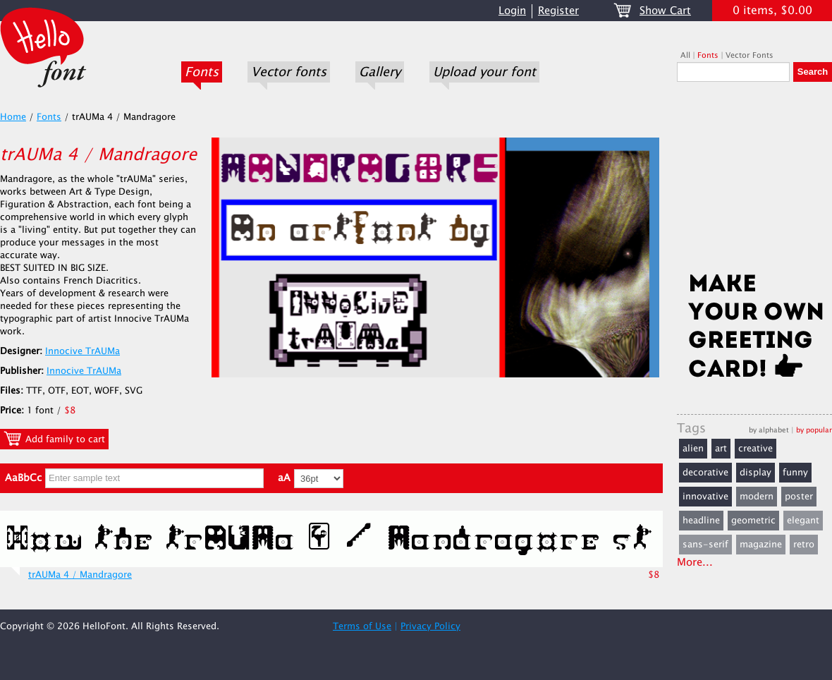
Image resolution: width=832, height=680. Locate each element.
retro (803, 545)
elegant (803, 521)
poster (799, 497)
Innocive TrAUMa (82, 351)
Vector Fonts (749, 55)
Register (558, 11)
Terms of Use (362, 626)
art (721, 449)
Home (13, 117)
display (755, 473)
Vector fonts (288, 72)
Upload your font (484, 72)
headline (701, 521)
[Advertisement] (754, 181)
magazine (761, 545)
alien (693, 449)
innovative (705, 497)
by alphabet (769, 430)
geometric (753, 521)
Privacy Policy (430, 626)
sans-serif (705, 545)
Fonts (202, 72)
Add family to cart (54, 439)
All (685, 55)
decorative (705, 473)
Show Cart (665, 11)
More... (695, 562)
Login (512, 11)
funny (795, 473)
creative (755, 449)
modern (756, 497)
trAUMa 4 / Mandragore (80, 575)
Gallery (379, 72)
